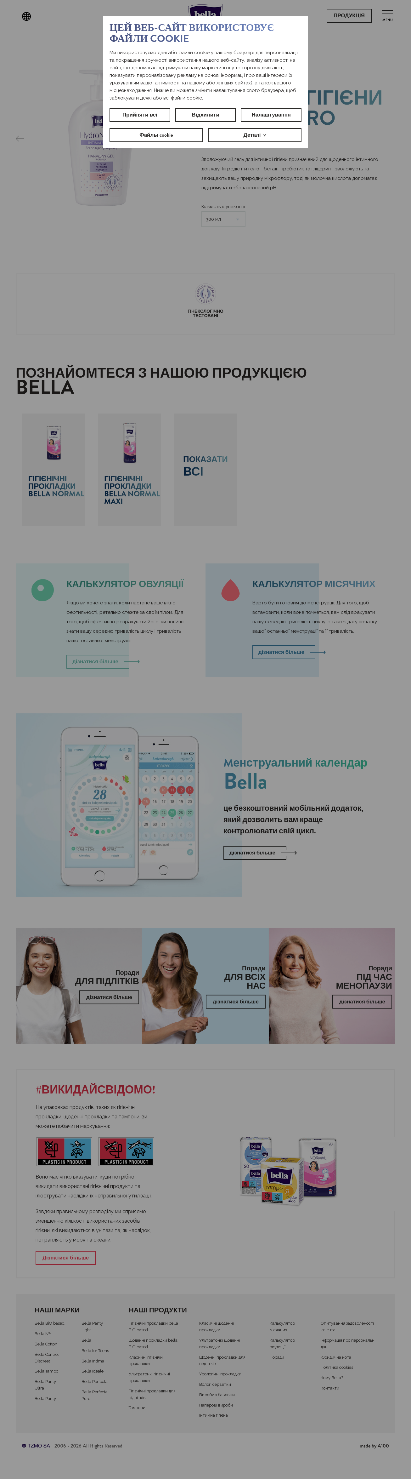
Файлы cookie (156, 135)
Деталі (252, 135)
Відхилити (205, 115)
